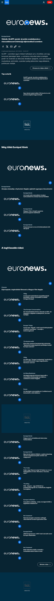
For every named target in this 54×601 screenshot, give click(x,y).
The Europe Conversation (31, 309)
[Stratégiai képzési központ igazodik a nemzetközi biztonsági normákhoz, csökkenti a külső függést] (37, 380)
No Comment (27, 515)
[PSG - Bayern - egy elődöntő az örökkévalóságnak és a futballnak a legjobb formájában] (37, 491)
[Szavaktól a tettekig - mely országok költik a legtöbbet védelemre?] (37, 507)
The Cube (26, 468)
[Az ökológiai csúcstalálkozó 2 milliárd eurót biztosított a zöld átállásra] (37, 396)
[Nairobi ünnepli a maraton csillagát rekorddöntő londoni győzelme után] (37, 522)
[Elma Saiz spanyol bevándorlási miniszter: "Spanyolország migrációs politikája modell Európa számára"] (37, 348)
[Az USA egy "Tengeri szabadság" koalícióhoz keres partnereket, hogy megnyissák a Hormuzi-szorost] (37, 364)
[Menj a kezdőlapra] (7, 2)
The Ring (26, 484)
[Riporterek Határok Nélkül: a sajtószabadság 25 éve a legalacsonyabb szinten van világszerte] (37, 459)
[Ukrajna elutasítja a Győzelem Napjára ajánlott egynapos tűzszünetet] (27, 189)
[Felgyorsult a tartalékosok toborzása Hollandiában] (37, 443)
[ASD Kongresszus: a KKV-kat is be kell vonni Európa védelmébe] (37, 538)
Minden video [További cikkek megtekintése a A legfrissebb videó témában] (44, 564)
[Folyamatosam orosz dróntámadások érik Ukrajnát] (37, 232)
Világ (25, 293)
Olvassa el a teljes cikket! (40, 68)
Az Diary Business (29, 373)
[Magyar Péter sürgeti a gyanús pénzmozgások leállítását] (37, 216)
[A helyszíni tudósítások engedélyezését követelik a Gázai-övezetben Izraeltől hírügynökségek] (37, 300)
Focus (25, 389)
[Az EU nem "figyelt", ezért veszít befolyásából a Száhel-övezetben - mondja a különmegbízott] (37, 332)
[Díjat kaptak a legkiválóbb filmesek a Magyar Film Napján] (27, 290)
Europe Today (28, 325)
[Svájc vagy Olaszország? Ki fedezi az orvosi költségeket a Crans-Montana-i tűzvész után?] (37, 475)
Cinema (4, 287)
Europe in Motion (29, 499)
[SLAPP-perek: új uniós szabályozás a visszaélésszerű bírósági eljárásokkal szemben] (37, 83)
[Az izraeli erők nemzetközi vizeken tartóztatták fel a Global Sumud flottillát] (37, 200)
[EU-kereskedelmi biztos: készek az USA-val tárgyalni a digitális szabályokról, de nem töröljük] (37, 316)
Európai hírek (6, 186)
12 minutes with (28, 341)
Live (49, 2)
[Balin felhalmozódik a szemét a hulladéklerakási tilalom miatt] (37, 554)
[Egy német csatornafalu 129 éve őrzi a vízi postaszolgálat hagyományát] (37, 99)
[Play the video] (27, 22)
